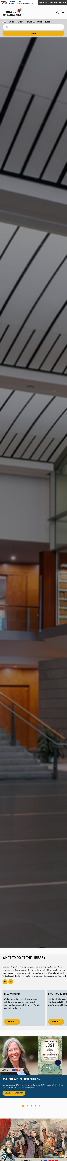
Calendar (31, 22)
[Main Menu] (63, 12)
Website (21, 22)
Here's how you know (25, 3)
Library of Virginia (15, 1)
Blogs (47, 22)
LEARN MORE (56, 1022)
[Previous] (4, 981)
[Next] (10, 981)
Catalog (11, 22)
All (4, 22)
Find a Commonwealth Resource (52, 3)
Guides (40, 22)
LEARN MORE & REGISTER (14, 1093)
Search (33, 33)
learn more (12, 1022)
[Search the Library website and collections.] (57, 11)
